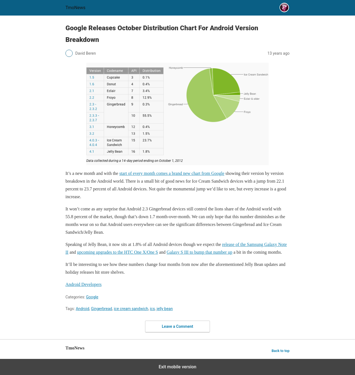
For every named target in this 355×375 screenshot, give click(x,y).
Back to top (281, 351)
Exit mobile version (177, 366)
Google (92, 297)
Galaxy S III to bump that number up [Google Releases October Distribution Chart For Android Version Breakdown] (199, 252)
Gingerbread (101, 308)
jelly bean (165, 308)
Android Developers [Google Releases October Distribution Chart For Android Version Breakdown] (83, 284)
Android (82, 308)
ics (152, 308)
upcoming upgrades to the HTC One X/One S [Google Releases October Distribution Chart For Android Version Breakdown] (117, 252)
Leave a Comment (177, 326)
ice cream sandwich (131, 308)
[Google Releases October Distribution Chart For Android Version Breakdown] (177, 114)
